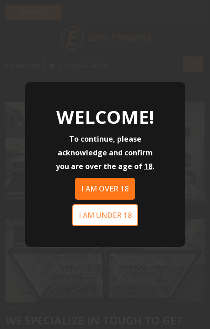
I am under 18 (105, 215)
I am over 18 (105, 189)
